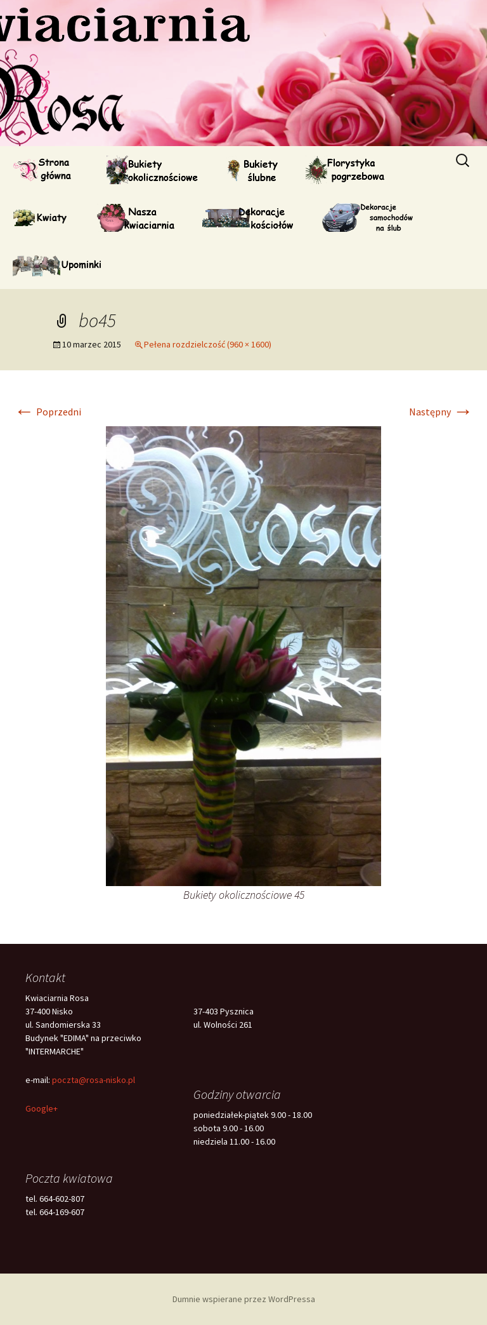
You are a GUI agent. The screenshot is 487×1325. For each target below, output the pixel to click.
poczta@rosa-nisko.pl (93, 1080)
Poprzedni (47, 411)
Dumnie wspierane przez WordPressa (243, 1299)
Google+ (41, 1108)
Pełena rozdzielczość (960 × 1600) (207, 344)
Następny (441, 411)
